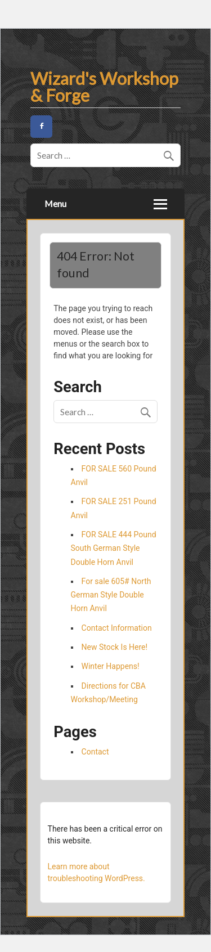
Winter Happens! (111, 666)
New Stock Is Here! (115, 647)
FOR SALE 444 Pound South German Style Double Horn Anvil (113, 548)
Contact (95, 751)
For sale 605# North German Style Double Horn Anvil (111, 595)
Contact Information (117, 627)
